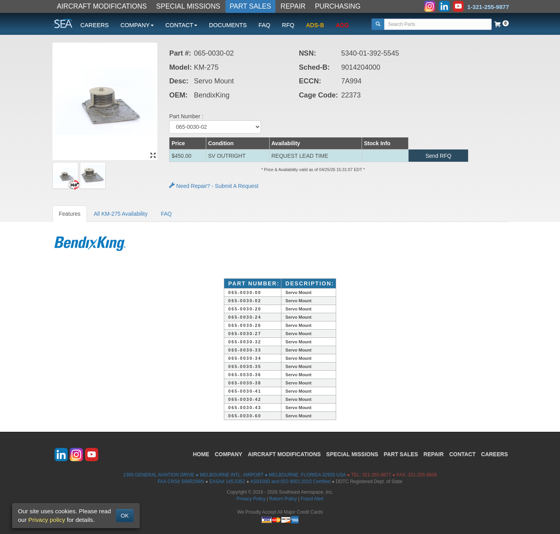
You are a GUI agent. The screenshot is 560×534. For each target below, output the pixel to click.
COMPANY (229, 454)
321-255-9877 (376, 475)
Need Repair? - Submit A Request (213, 186)
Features (69, 214)
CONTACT (462, 454)
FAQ (264, 25)
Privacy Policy (250, 499)
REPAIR (293, 6)
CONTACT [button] (181, 25)
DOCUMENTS (228, 25)
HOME (201, 454)
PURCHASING (338, 6)
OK (125, 515)
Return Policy (283, 499)
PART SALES (250, 6)
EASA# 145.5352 (227, 481)
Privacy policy (46, 519)
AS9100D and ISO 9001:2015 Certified (290, 481)
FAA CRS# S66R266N (181, 481)
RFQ (288, 25)
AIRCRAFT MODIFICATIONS (102, 6)
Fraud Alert (312, 499)
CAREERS (94, 25)
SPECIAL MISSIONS (188, 6)
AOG (342, 25)
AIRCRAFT (284, 454)
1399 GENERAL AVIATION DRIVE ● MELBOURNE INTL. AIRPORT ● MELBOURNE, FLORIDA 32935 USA (234, 475)
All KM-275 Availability (121, 214)
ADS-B (315, 25)
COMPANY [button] (137, 25)
